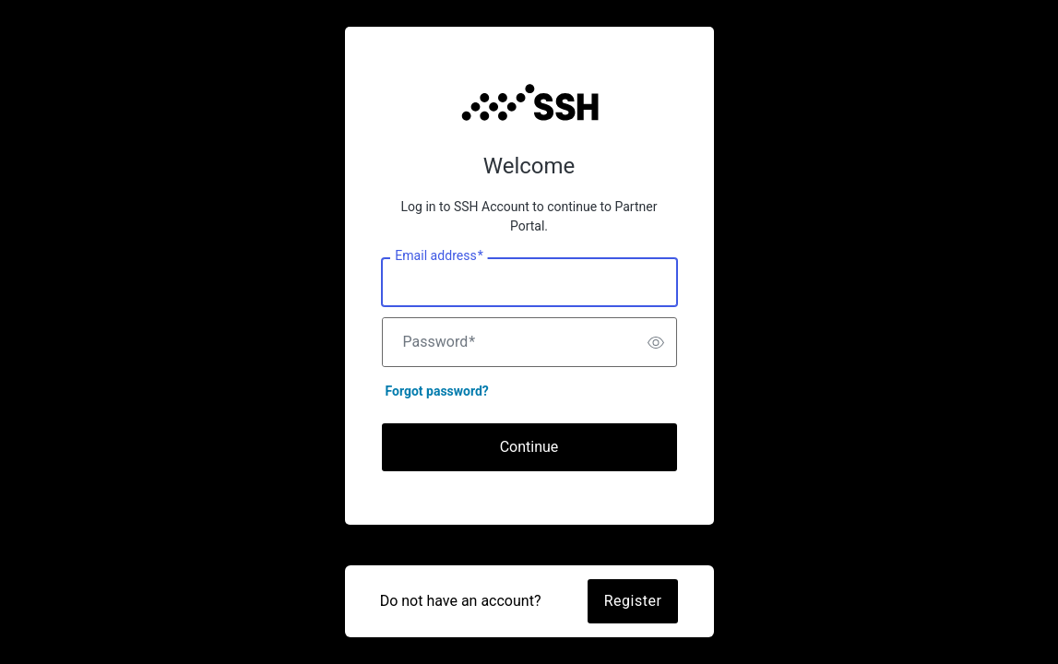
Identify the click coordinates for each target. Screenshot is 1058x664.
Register (633, 601)
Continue (529, 447)
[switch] (656, 342)
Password (439, 342)
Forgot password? (437, 391)
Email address (438, 256)
